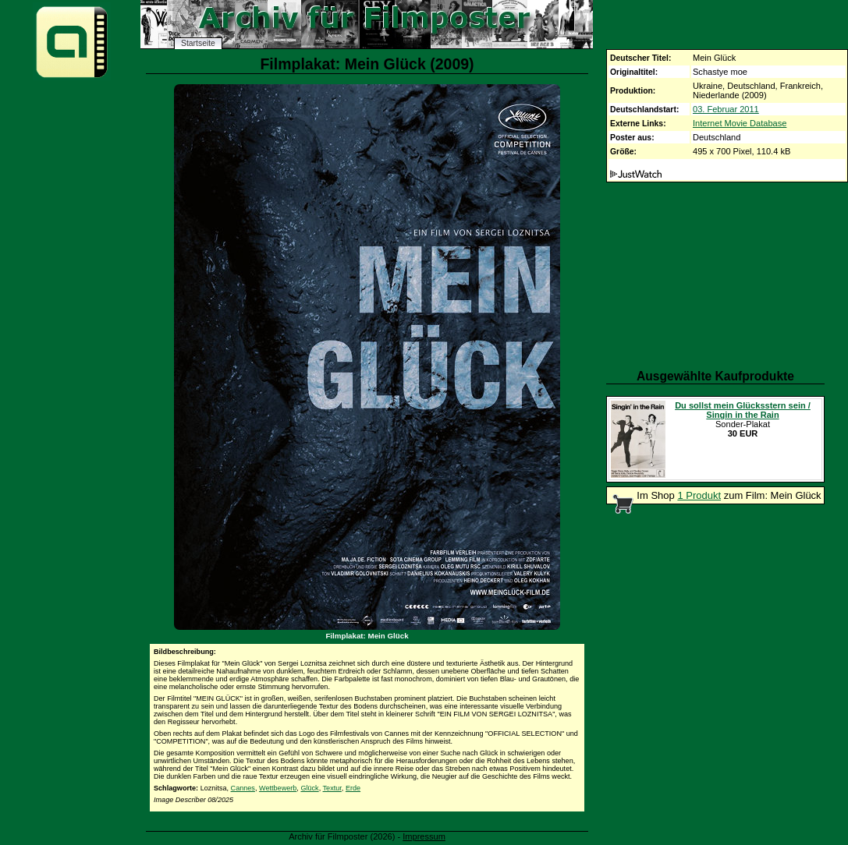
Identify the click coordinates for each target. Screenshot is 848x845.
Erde (353, 788)
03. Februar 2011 (726, 109)
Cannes (243, 788)
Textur (332, 788)
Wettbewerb (277, 788)
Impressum (424, 836)
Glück (309, 788)
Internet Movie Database (739, 123)
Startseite (198, 43)
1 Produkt (699, 495)
